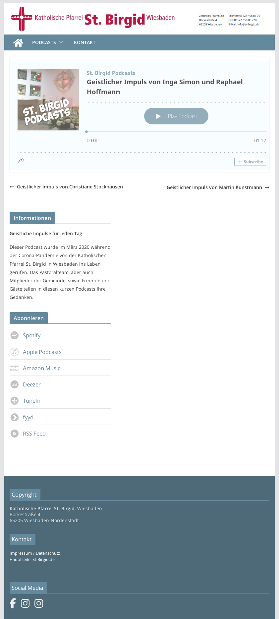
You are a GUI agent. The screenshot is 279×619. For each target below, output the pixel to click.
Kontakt (84, 42)
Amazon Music (35, 368)
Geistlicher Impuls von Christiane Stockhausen (66, 186)
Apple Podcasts (36, 352)
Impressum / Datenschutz (35, 553)
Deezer (25, 384)
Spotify (25, 335)
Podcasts (44, 42)
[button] (59, 42)
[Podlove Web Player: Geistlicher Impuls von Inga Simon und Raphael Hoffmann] (142, 115)
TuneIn (25, 400)
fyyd (21, 417)
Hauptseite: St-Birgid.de (32, 559)
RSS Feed (28, 433)
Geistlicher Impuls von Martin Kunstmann (218, 187)
